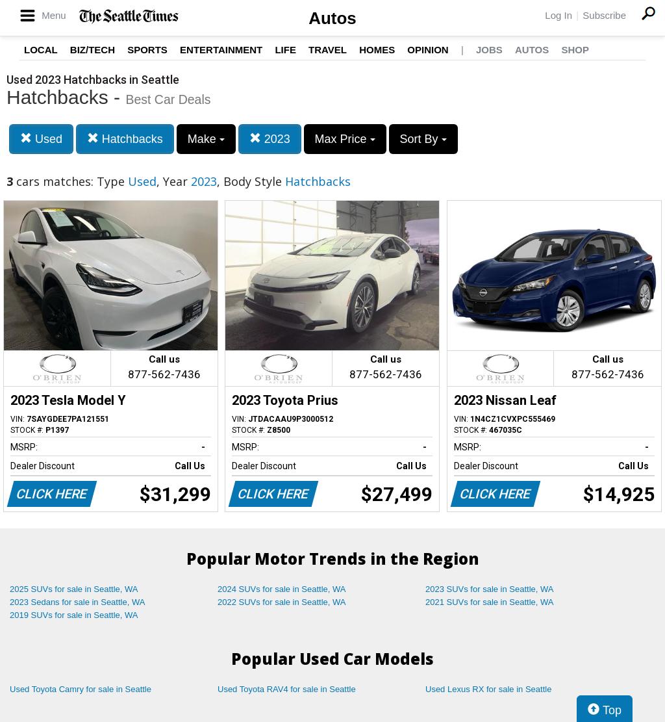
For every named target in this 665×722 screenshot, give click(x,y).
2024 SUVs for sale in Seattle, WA (282, 589)
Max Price (345, 139)
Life (285, 49)
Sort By (423, 139)
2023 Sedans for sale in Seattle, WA (77, 602)
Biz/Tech (92, 49)
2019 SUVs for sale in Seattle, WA (74, 615)
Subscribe (604, 15)
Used (41, 139)
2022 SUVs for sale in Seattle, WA (282, 602)
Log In (558, 15)
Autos (332, 18)
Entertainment (221, 49)
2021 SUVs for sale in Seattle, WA (489, 602)
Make (206, 139)
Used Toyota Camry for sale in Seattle (80, 689)
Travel (327, 49)
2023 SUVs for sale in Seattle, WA (489, 589)
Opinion (427, 49)
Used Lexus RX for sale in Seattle (488, 689)
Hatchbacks (125, 139)
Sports (147, 49)
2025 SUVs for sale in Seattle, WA (74, 589)
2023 (269, 139)
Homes (377, 49)
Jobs (489, 49)
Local (41, 49)
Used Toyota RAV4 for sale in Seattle (287, 689)
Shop (575, 49)
